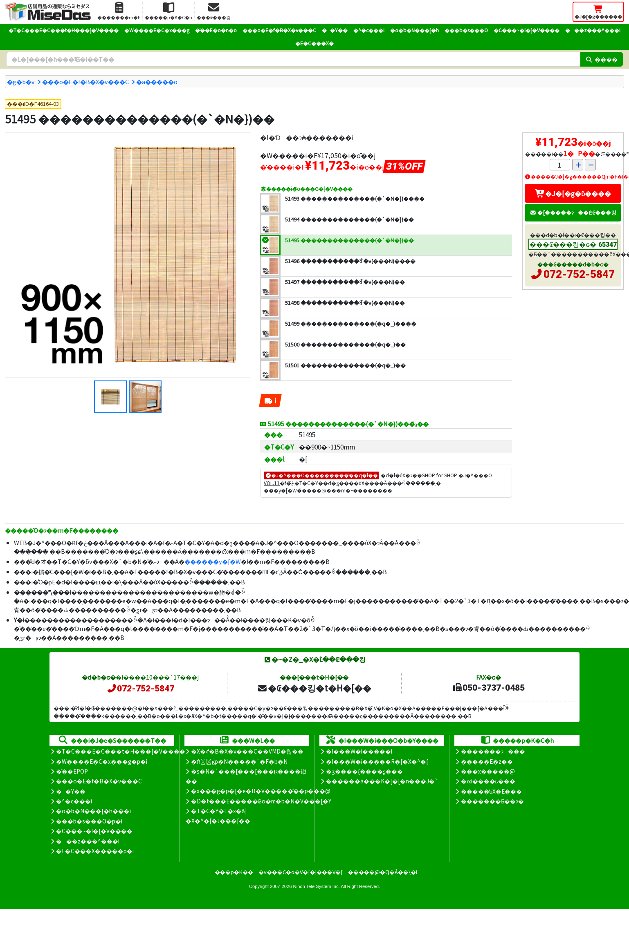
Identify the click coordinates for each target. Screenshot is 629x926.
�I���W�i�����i (359, 751)
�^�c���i (368, 30)
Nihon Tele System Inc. (316, 886)
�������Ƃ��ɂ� (492, 801)
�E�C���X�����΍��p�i (95, 851)
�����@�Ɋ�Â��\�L (383, 872)
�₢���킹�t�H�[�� (314, 688)
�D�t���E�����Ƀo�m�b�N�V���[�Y (261, 801)
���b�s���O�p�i (89, 821)
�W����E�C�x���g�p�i (101, 761)
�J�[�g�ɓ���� (573, 193)
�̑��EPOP (72, 771)
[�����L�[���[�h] (293, 59)
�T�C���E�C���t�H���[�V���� (64, 30)
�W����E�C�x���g (156, 30)
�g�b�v (21, 81)
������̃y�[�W (212, 561)
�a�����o (156, 81)
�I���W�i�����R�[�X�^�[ (377, 761)
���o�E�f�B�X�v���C (279, 30)
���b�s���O (466, 30)
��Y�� (335, 30)
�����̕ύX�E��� (491, 791)
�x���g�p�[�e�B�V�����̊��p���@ (260, 791)
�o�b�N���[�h (414, 30)
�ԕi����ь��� (488, 781)
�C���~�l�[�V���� (526, 30)
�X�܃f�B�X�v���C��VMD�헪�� (247, 751)
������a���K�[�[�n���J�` (382, 781)
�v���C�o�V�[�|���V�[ (300, 872)
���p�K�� (234, 872)
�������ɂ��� (493, 751)
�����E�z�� (487, 761)
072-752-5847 (579, 274)
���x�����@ (488, 771)
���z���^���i (592, 30)
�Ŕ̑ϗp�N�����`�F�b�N (239, 761)
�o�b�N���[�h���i (93, 811)
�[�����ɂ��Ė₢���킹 (573, 212)
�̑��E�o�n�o (216, 30)
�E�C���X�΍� (314, 43)
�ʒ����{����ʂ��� (364, 771)
